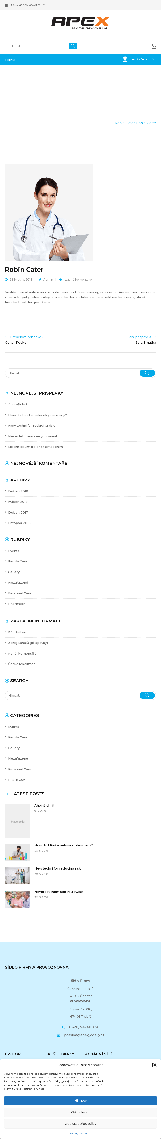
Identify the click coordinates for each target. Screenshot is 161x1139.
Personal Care (19, 593)
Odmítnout (80, 1112)
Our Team (100, 123)
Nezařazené (18, 583)
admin (48, 279)
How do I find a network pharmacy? (37, 415)
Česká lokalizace (22, 664)
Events (13, 551)
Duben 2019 (18, 491)
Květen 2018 (18, 502)
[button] (155, 1065)
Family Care (17, 561)
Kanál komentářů (22, 653)
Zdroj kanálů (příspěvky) (28, 643)
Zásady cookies (78, 1133)
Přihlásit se (17, 632)
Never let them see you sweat (32, 436)
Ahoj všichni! (17, 404)
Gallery (14, 572)
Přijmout (80, 1100)
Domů (82, 123)
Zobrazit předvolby (80, 1124)
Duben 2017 (18, 512)
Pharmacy (16, 604)
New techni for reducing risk (31, 426)
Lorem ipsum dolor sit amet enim (35, 447)
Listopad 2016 (19, 523)
